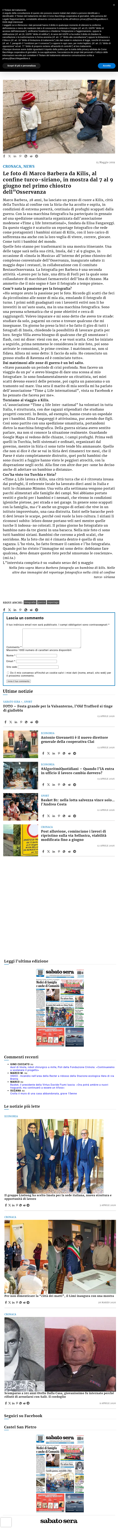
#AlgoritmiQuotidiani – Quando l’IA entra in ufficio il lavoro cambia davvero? (77, 771)
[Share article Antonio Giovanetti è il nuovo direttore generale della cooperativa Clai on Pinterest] (59, 753)
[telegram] (36, 156)
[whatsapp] (25, 156)
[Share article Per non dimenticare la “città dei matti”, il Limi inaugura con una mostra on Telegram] (28, 1302)
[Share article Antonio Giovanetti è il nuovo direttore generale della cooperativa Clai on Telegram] (75, 753)
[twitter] (9, 156)
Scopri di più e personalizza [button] (21, 65)
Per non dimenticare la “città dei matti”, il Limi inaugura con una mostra (59, 1296)
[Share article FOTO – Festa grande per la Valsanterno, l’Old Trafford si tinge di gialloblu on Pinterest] (21, 722)
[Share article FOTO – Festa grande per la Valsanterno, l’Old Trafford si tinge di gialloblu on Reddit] (32, 722)
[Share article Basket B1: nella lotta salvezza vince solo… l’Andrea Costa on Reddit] (70, 815)
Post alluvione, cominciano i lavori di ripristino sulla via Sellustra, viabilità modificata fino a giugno (73, 835)
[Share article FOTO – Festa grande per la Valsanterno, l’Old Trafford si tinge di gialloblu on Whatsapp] (27, 722)
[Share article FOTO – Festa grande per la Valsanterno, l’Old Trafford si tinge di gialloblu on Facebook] (6, 722)
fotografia (30, 602)
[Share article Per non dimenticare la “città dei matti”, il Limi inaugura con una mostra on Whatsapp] (21, 1302)
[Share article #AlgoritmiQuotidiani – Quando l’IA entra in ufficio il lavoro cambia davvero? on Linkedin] (54, 784)
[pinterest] (20, 156)
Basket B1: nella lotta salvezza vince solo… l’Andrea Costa (78, 802)
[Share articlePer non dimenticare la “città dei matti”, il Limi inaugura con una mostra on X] (10, 1302)
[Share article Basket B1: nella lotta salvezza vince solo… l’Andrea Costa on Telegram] (75, 815)
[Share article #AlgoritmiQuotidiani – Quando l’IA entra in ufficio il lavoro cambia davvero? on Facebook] (43, 784)
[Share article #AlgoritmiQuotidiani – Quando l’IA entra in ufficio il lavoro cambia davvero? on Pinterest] (59, 784)
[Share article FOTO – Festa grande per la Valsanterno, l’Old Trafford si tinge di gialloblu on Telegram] (37, 722)
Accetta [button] (107, 65)
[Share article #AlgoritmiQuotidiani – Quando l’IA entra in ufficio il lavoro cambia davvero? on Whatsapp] (64, 784)
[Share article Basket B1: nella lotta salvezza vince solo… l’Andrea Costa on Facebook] (43, 815)
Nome (11, 655)
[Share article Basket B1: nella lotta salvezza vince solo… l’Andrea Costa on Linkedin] (54, 815)
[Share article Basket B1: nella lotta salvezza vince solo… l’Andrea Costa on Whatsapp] (64, 815)
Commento (14, 647)
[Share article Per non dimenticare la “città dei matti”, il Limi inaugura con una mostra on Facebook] (6, 1302)
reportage (53, 602)
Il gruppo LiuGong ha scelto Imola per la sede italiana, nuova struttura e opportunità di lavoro (58, 1197)
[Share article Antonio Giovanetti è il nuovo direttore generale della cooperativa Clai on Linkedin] (54, 753)
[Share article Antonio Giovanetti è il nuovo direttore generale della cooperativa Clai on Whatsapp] (64, 753)
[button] (114, 4)
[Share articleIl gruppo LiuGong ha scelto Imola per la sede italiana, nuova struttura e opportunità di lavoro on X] (10, 1205)
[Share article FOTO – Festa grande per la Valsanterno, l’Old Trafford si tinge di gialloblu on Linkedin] (16, 722)
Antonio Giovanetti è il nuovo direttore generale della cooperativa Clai (74, 740)
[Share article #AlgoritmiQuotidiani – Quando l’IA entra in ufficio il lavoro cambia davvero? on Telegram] (75, 784)
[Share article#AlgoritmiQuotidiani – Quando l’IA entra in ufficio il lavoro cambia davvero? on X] (49, 784)
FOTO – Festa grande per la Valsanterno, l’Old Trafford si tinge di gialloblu (58, 708)
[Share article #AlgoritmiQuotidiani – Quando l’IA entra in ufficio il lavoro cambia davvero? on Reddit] (70, 784)
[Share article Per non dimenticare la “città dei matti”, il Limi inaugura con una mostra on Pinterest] (17, 1302)
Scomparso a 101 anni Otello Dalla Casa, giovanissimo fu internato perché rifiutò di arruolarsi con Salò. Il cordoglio (59, 1395)
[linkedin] (14, 156)
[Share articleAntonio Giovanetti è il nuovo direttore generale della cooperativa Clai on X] (49, 753)
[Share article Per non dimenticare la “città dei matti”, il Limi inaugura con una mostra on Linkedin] (14, 1302)
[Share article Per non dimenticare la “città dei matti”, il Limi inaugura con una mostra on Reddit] (25, 1302)
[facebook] (4, 156)
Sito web (11, 666)
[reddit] (31, 156)
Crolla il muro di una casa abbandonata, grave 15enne (43, 1093)
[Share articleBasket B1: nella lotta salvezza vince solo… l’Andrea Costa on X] (49, 815)
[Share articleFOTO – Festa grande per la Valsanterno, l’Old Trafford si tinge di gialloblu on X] (11, 722)
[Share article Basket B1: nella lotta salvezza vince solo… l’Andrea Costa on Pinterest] (59, 815)
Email (10, 661)
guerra (41, 602)
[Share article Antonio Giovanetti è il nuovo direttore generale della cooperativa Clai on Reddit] (70, 753)
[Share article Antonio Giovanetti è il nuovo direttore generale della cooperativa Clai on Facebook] (43, 753)
